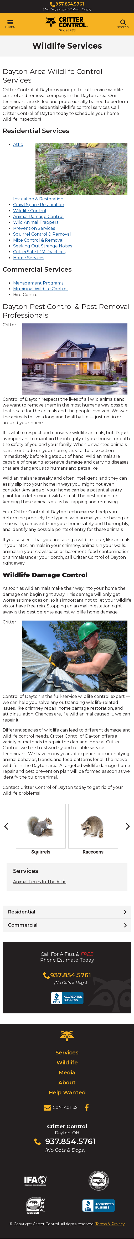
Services (67, 1052)
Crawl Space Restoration (38, 204)
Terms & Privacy (110, 1224)
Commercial (23, 925)
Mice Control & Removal (38, 240)
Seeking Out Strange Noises (42, 245)
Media (67, 1072)
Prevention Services (34, 228)
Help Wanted (67, 1092)
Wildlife (67, 1062)
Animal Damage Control (38, 216)
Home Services (28, 257)
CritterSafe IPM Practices (39, 251)
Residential (21, 912)
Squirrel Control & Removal (42, 234)
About (67, 1082)
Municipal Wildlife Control (40, 288)
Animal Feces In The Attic (39, 881)
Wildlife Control (29, 210)
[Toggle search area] (123, 24)
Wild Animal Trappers (35, 222)
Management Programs (38, 283)
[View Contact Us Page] (62, 1107)
